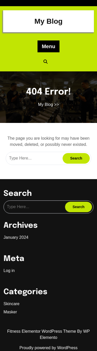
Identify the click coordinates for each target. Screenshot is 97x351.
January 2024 (17, 237)
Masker (11, 308)
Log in (10, 269)
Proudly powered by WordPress (48, 348)
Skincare (12, 301)
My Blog (48, 21)
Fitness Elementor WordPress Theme (42, 331)
